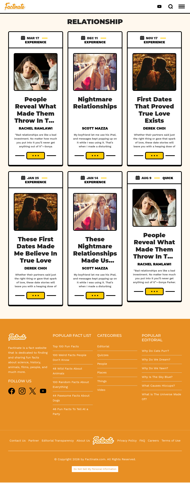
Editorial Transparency (58, 440)
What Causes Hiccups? (158, 385)
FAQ (142, 440)
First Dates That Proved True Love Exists (154, 110)
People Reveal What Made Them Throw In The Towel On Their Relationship (35, 120)
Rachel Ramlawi (36, 128)
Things (102, 381)
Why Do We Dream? (156, 359)
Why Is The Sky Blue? (157, 377)
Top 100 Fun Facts (66, 346)
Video (101, 390)
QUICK (168, 178)
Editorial (103, 346)
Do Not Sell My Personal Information (95, 469)
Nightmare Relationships (95, 103)
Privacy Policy (127, 440)
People (102, 363)
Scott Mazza (95, 128)
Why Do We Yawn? (155, 368)
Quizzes (103, 355)
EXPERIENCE (35, 42)
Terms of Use (171, 440)
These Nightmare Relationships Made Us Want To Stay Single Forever (95, 260)
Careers (153, 440)
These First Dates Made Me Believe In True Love (35, 250)
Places (102, 372)
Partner (33, 440)
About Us (83, 440)
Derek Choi (154, 128)
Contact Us (17, 440)
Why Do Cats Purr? (155, 351)
